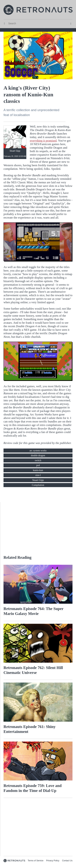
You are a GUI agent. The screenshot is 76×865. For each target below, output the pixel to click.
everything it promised (43, 140)
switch (38, 460)
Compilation (38, 485)
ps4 (38, 465)
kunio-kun (38, 470)
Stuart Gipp (38, 480)
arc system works (38, 450)
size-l (38, 475)
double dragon (38, 455)
